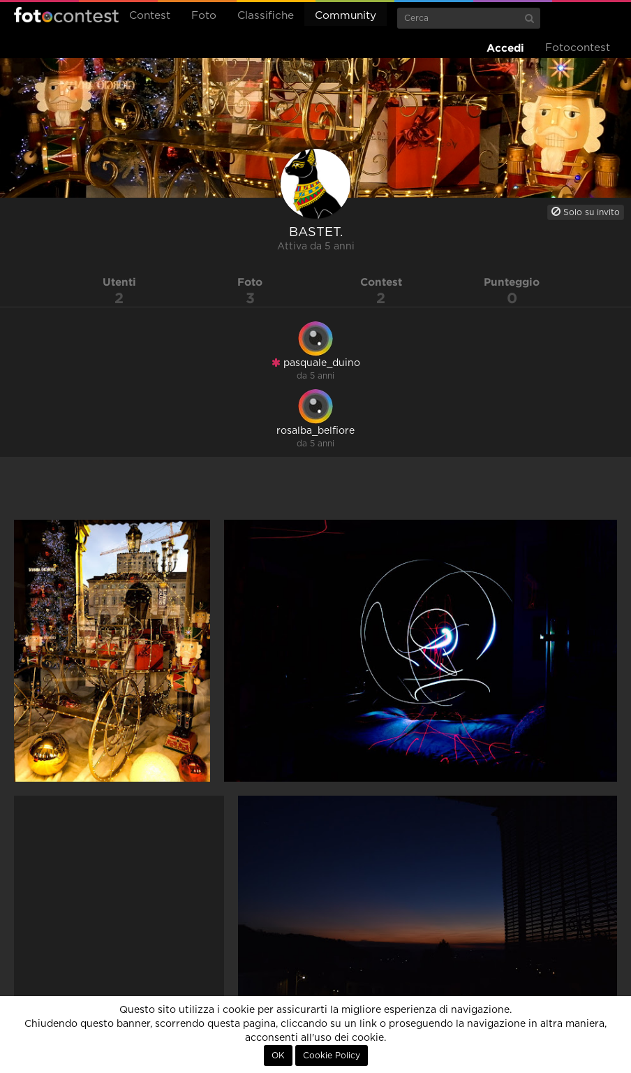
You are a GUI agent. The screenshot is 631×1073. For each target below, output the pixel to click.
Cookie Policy (331, 1055)
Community (345, 15)
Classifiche (265, 15)
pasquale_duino (316, 363)
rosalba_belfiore (315, 431)
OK (278, 1055)
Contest (149, 15)
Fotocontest (66, 14)
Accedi (505, 48)
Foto (203, 15)
